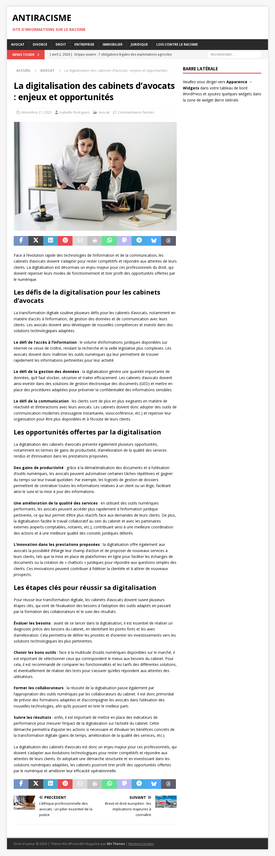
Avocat (17, 44)
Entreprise (84, 44)
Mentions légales (141, 844)
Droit (61, 44)
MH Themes (116, 844)
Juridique (139, 44)
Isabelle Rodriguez (74, 112)
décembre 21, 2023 (36, 112)
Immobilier (112, 44)
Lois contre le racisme (177, 44)
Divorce (40, 44)
